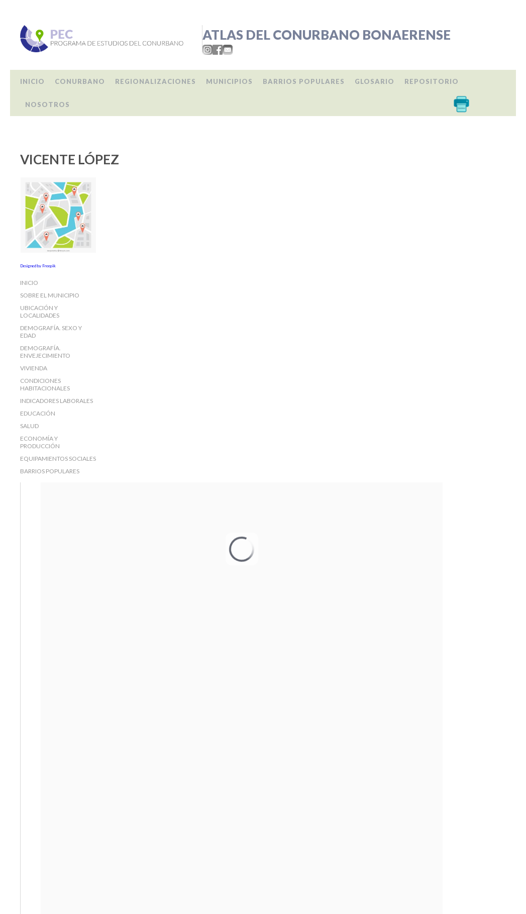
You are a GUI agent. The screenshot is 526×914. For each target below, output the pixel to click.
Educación (37, 413)
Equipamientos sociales (58, 458)
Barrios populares (304, 81)
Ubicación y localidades (39, 311)
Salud (29, 426)
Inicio (32, 81)
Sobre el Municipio (49, 295)
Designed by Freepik (38, 265)
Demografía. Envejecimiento (45, 351)
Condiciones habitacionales (45, 384)
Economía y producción (40, 442)
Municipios (229, 81)
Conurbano (80, 81)
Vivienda (33, 368)
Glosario (374, 81)
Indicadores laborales (56, 400)
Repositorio (431, 81)
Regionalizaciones (155, 81)
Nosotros (47, 104)
